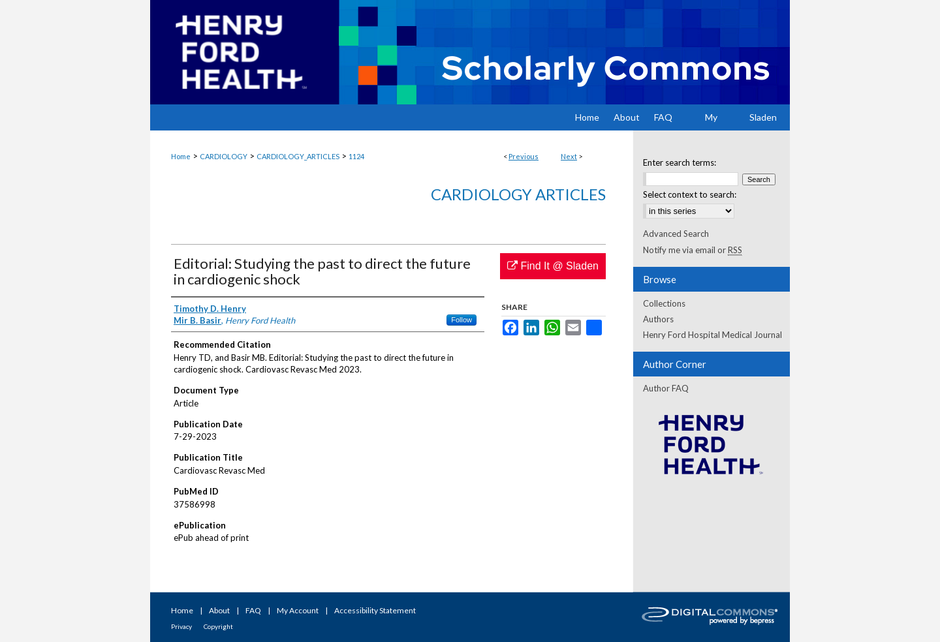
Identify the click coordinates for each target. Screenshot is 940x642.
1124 (356, 156)
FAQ (253, 610)
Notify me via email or (692, 250)
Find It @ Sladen (553, 265)
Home (181, 156)
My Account (298, 610)
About (219, 610)
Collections (664, 303)
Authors (658, 319)
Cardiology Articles (518, 194)
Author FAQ (666, 388)
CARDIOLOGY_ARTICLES (298, 156)
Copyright (218, 626)
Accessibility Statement (375, 610)
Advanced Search (676, 233)
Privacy (181, 626)
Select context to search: (689, 194)
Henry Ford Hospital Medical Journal (712, 334)
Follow (461, 320)
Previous (524, 156)
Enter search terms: (679, 162)
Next (569, 156)
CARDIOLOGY (223, 156)
